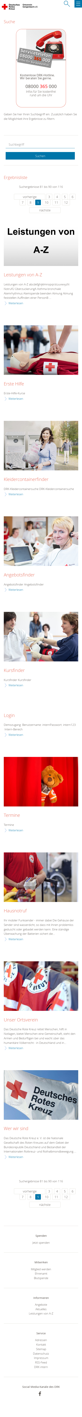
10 (46, 202)
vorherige (30, 197)
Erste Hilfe (14, 384)
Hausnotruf (15, 911)
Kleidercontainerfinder (26, 479)
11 (56, 202)
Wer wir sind (16, 1128)
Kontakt (41, 1344)
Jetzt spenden (41, 1242)
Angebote (41, 1304)
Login (9, 715)
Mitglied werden (41, 1269)
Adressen (41, 1340)
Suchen (40, 156)
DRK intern (41, 1367)
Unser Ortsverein (21, 1020)
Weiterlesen (15, 303)
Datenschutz (41, 1353)
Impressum (41, 1358)
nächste (45, 210)
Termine (12, 815)
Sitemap (41, 1349)
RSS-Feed (41, 1362)
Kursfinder (14, 670)
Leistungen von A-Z (23, 275)
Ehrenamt (41, 1273)
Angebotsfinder (19, 575)
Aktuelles (41, 1309)
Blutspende (41, 1278)
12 (66, 202)
